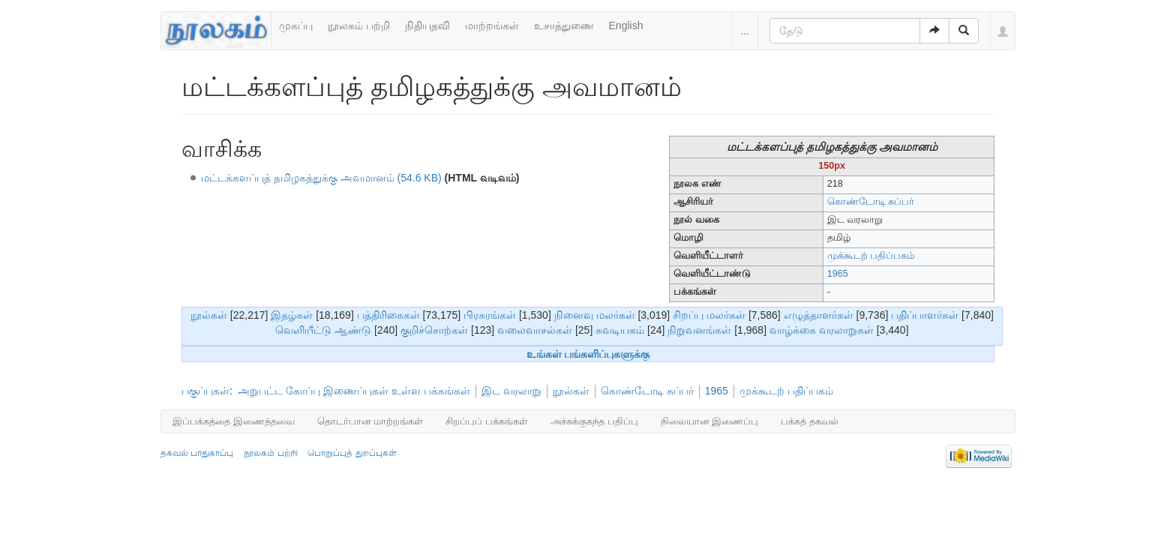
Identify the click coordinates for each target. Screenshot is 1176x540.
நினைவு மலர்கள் (594, 315)
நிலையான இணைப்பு (710, 421)
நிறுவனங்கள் (699, 330)
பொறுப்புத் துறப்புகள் (352, 453)
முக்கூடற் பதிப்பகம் (871, 255)
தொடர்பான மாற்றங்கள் (370, 421)
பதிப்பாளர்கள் (924, 315)
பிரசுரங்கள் (490, 315)
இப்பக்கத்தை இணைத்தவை (233, 421)
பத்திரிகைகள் (388, 315)
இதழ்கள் (292, 315)
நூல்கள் (208, 315)
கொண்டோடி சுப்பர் (871, 201)
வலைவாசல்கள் (534, 330)
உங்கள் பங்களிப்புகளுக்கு (588, 354)
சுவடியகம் (620, 330)
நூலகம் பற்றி (359, 26)
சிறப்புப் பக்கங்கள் (487, 421)
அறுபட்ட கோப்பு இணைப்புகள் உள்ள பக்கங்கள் (354, 391)
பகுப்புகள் (206, 391)
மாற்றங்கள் (492, 26)
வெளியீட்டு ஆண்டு (323, 330)
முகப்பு (296, 26)
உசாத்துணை (564, 26)
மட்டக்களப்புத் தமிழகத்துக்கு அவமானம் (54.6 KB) (321, 178)
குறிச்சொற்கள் (434, 330)
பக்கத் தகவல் (809, 421)
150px (831, 165)
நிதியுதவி (427, 26)
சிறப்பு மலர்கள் (709, 315)
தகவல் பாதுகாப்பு (196, 453)
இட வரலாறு (512, 391)
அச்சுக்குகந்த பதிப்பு (594, 421)
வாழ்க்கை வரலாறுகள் (822, 330)
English (626, 26)
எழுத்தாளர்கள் (819, 315)
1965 (837, 273)
